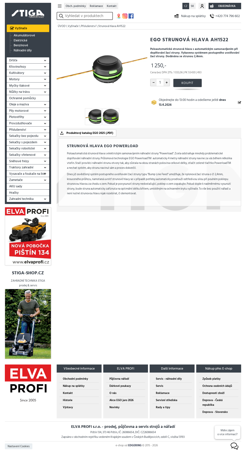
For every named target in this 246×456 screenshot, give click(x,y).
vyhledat (61, 16)
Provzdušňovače (20, 123)
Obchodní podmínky (75, 378)
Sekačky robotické (22, 148)
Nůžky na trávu (19, 91)
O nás (112, 393)
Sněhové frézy (19, 161)
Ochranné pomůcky (22, 98)
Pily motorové (19, 110)
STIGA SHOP (28, 11)
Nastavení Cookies (19, 446)
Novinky (114, 407)
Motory (14, 79)
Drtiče (13, 60)
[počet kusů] (160, 82)
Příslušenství (17, 129)
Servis (159, 386)
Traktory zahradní (21, 167)
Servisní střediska (166, 400)
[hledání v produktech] (88, 16)
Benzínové (21, 45)
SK (192, 6)
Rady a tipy (163, 407)
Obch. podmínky (76, 6)
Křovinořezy (17, 66)
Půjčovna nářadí (119, 378)
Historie (67, 400)
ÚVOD (61, 26)
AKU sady (15, 186)
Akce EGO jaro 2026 (121, 400)
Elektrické (20, 40)
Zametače (16, 180)
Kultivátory (16, 72)
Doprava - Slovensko (215, 412)
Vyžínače (21, 28)
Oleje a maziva (19, 104)
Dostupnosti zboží (213, 393)
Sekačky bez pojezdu (23, 136)
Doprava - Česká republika (212, 402)
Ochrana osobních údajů (217, 386)
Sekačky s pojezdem (23, 142)
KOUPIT (187, 83)
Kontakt (112, 6)
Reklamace (96, 6)
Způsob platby (211, 378)
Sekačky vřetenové (22, 154)
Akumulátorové (24, 35)
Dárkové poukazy (120, 386)
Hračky (14, 192)
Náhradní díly (23, 50)
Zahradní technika (21, 198)
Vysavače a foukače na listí (27, 173)
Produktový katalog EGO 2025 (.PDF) (89, 133)
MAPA (118, 16)
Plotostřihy (16, 117)
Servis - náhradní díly (169, 378)
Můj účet (202, 6)
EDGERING (135, 445)
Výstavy (68, 407)
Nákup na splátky (193, 16)
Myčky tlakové (19, 85)
